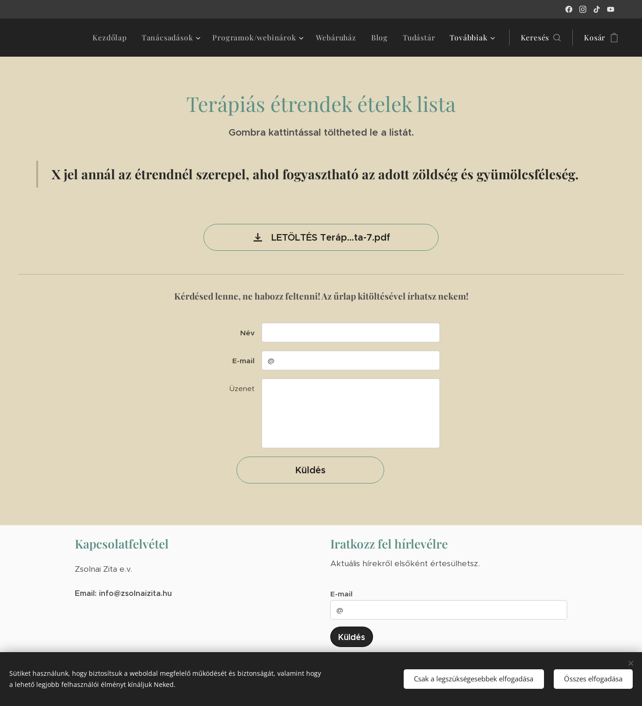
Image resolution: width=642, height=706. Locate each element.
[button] (541, 37)
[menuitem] (112, 37)
